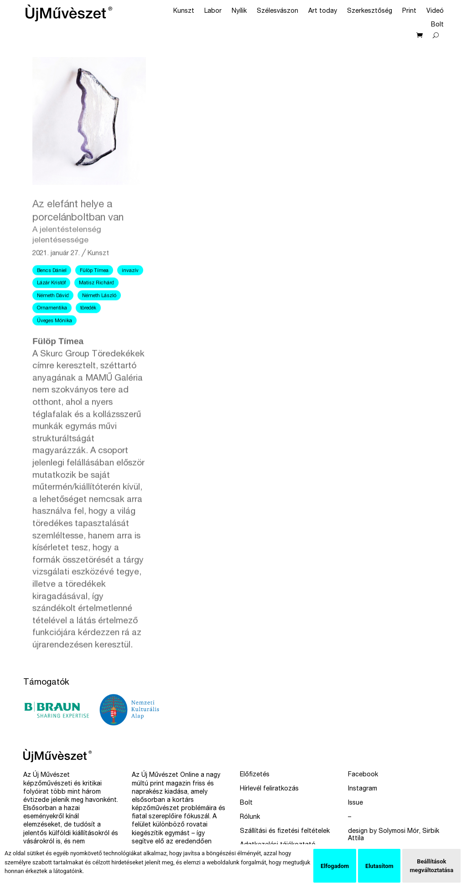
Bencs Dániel (52, 291)
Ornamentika (52, 328)
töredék (88, 328)
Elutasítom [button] (379, 866)
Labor (213, 11)
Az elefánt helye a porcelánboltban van (89, 242)
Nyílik (239, 11)
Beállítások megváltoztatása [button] (431, 865)
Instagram (362, 789)
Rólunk (250, 817)
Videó (435, 11)
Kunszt (183, 11)
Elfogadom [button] (335, 866)
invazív (130, 291)
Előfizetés (255, 775)
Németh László (99, 315)
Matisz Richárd (96, 303)
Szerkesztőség (369, 11)
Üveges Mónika (54, 340)
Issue (355, 803)
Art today (322, 11)
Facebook (363, 775)
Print (409, 11)
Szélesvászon (277, 11)
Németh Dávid (53, 315)
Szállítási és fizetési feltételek (285, 831)
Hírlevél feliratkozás (269, 789)
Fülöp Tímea (94, 291)
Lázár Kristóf (51, 303)
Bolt (437, 25)
